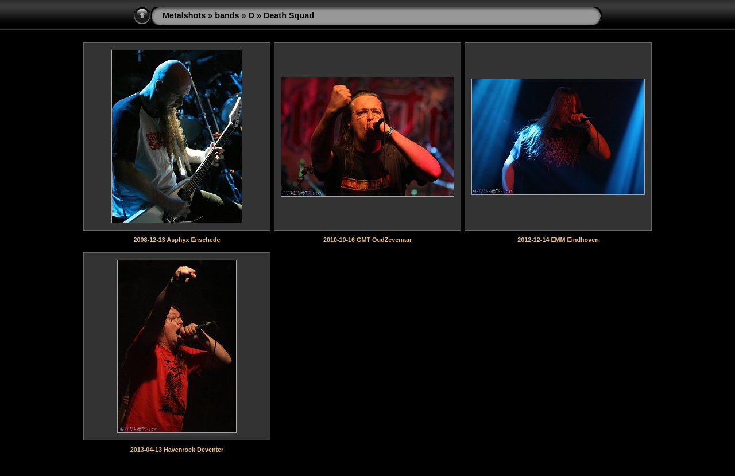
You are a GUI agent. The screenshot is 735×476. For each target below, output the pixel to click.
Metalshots (184, 15)
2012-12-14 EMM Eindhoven (558, 239)
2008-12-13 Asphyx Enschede (177, 239)
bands (227, 15)
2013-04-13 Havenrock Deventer (177, 449)
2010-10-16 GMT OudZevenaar (367, 239)
